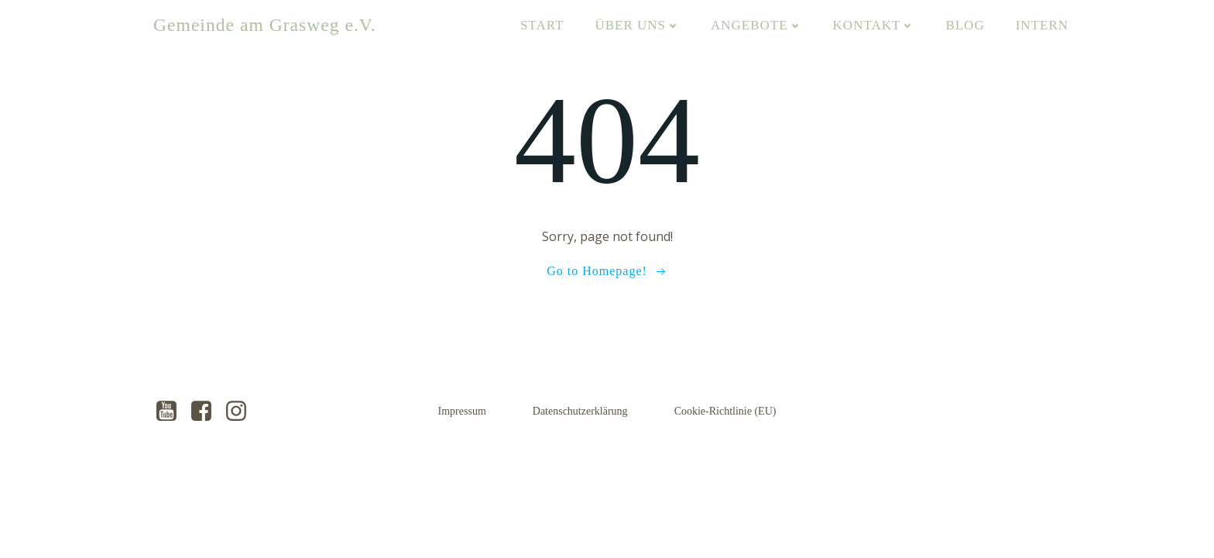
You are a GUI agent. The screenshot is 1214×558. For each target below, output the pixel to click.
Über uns (637, 25)
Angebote (756, 25)
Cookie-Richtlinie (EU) (725, 411)
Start (542, 25)
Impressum (462, 411)
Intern (1042, 25)
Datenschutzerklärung (580, 411)
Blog (964, 25)
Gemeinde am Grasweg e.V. (264, 25)
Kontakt (874, 25)
